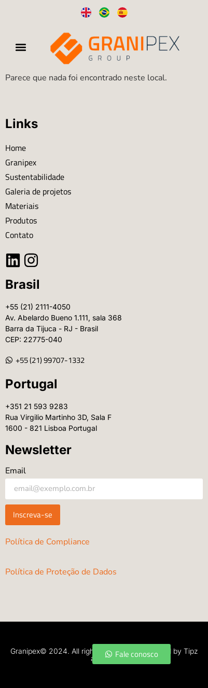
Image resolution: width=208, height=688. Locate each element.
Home (15, 148)
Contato (19, 235)
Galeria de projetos (38, 191)
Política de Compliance (47, 541)
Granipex (20, 162)
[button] (21, 47)
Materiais (21, 206)
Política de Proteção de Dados (61, 572)
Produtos (21, 220)
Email (15, 471)
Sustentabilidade (34, 177)
